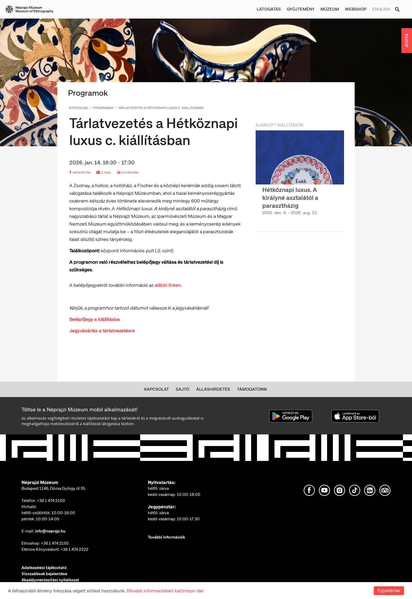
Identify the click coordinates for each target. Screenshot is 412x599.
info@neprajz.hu (50, 531)
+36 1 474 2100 (51, 500)
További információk (166, 537)
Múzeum (329, 9)
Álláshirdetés (213, 389)
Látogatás (269, 9)
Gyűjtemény (301, 9)
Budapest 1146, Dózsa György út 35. (54, 488)
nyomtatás (128, 172)
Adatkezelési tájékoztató (44, 567)
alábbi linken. (168, 285)
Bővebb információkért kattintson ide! (165, 591)
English (381, 9)
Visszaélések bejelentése (44, 573)
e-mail (103, 172)
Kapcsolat (156, 389)
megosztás (80, 172)
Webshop (355, 9)
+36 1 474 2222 (74, 549)
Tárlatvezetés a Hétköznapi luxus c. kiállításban (161, 108)
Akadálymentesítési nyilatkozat (50, 580)
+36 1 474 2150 (55, 543)
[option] (300, 177)
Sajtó (182, 389)
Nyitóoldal (79, 108)
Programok (103, 108)
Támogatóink (252, 389)
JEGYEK (406, 40)
